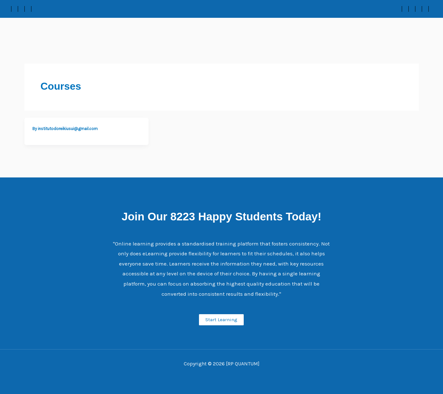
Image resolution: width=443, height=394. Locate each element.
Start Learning (221, 319)
